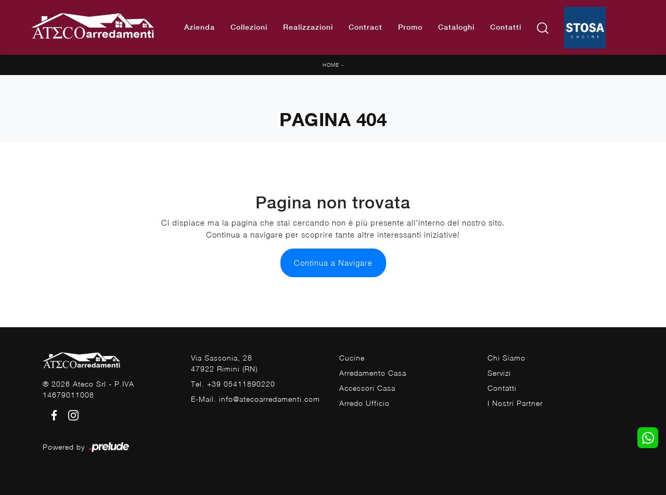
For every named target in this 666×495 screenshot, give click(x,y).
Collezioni (248, 27)
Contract (365, 27)
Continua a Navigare (333, 262)
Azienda (199, 27)
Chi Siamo (507, 357)
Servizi (499, 372)
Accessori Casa (367, 387)
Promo (410, 27)
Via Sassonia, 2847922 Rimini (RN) (224, 363)
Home (331, 64)
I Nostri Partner (515, 403)
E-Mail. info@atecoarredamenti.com (255, 398)
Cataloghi (456, 27)
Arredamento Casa (372, 372)
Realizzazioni (308, 27)
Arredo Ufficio (364, 403)
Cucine (352, 357)
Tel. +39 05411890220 (233, 383)
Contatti (505, 27)
